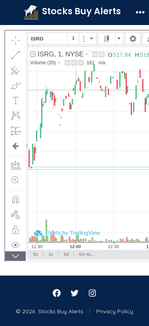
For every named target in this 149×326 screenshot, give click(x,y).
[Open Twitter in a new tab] (74, 293)
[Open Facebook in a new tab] (57, 293)
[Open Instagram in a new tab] (92, 293)
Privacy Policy (114, 311)
